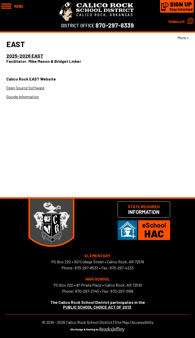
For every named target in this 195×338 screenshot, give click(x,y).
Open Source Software (25, 87)
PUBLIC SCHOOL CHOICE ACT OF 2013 (97, 307)
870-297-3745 (87, 291)
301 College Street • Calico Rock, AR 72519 (109, 261)
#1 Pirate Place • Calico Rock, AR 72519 (109, 285)
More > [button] (183, 37)
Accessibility (142, 322)
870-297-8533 (86, 267)
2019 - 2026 (55, 322)
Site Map (122, 322)
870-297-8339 (114, 25)
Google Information (22, 96)
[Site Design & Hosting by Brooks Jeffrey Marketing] (97, 330)
